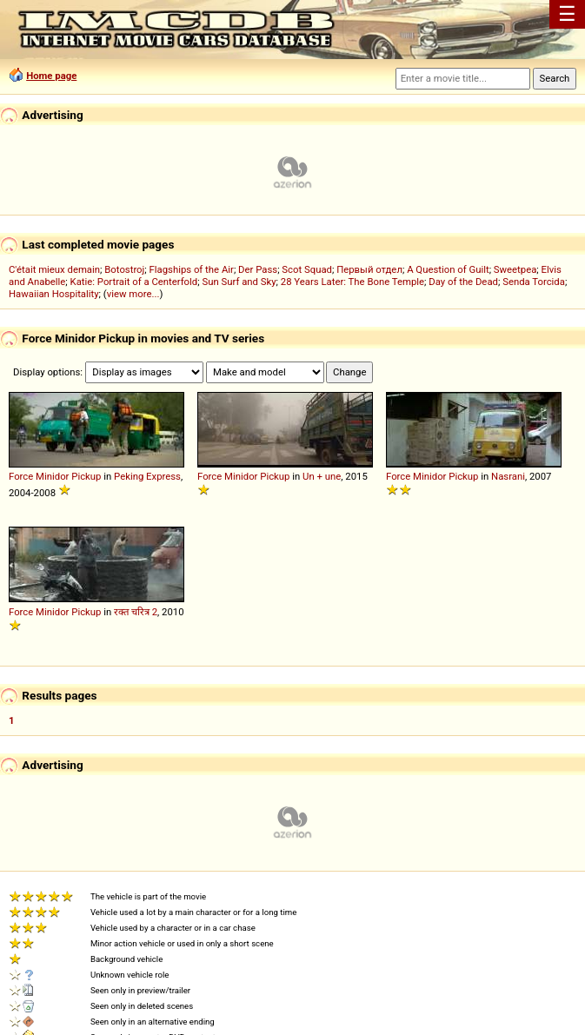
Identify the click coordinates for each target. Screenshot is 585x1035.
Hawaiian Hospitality (54, 294)
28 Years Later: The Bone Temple (352, 281)
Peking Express (147, 476)
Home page (51, 76)
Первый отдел (369, 269)
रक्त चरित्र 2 (135, 612)
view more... (133, 294)
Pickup (86, 476)
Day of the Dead (463, 281)
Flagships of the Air (192, 269)
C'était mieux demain (54, 269)
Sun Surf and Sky (239, 281)
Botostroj (124, 269)
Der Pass (257, 269)
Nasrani (508, 476)
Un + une (321, 476)
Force (21, 476)
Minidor (52, 476)
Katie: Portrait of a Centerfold (134, 281)
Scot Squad (307, 269)
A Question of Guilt (448, 269)
